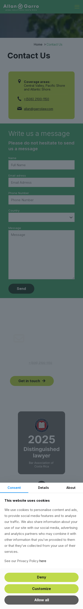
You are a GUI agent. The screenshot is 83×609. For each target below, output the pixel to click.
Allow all (41, 600)
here (42, 561)
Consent (14, 488)
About (70, 488)
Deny (41, 577)
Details (43, 488)
